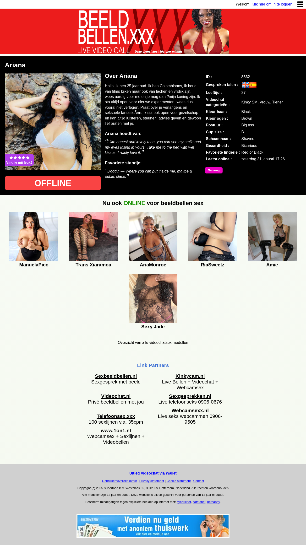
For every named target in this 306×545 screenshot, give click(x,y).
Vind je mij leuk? (19, 159)
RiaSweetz (212, 264)
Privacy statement (151, 481)
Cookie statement (179, 481)
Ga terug (213, 170)
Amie (272, 264)
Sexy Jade (153, 326)
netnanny (213, 502)
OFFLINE (52, 183)
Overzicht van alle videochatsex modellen (153, 342)
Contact (198, 481)
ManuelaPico (34, 264)
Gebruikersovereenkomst (119, 481)
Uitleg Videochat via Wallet (153, 473)
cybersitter (184, 502)
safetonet (199, 502)
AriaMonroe (153, 264)
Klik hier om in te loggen (271, 4)
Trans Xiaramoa (93, 264)
